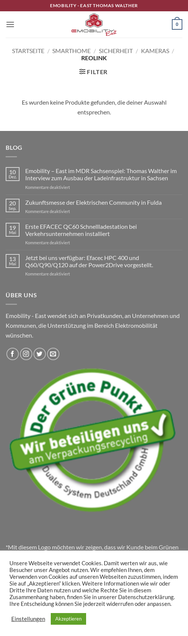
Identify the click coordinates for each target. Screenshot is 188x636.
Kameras (155, 50)
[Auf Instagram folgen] (26, 354)
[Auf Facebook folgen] (12, 354)
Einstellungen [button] (28, 619)
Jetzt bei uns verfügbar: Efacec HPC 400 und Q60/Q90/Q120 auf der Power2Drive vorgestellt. (89, 261)
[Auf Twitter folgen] (39, 354)
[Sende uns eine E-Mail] (53, 354)
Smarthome (71, 50)
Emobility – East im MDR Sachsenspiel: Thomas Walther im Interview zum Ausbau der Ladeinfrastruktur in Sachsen (101, 174)
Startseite (28, 50)
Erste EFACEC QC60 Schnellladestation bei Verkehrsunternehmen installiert (81, 230)
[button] (10, 24)
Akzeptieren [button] (68, 619)
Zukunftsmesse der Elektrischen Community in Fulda (93, 202)
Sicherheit (116, 50)
